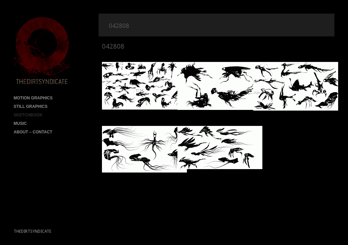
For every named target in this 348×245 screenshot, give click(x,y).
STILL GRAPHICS (31, 106)
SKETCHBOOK (28, 115)
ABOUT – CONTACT (33, 132)
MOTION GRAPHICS (33, 98)
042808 (113, 46)
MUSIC (20, 123)
